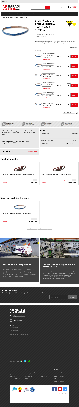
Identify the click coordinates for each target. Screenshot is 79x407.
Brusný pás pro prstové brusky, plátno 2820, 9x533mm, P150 (48, 103)
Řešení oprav (13, 376)
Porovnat (74, 47)
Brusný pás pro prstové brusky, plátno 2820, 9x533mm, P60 (48, 64)
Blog (11, 373)
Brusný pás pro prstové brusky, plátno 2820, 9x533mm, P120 (48, 93)
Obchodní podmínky (30, 373)
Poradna (12, 374)
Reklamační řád (29, 374)
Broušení (16, 17)
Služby (26, 378)
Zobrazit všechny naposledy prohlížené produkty (39, 229)
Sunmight (35, 180)
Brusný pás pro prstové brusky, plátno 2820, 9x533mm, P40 (48, 55)
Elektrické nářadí (9, 17)
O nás (41, 373)
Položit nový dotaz (32, 151)
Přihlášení (4, 1)
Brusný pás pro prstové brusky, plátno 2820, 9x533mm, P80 (48, 74)
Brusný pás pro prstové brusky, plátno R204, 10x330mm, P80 (18, 174)
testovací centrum (58, 271)
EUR (61, 7)
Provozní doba (43, 376)
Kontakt (42, 374)
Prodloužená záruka (15, 378)
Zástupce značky (70, 113)
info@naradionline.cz (19, 316)
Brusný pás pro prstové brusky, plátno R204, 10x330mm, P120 (58, 174)
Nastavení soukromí (59, 381)
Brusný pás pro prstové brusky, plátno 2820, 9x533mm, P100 (48, 84)
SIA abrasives (42, 36)
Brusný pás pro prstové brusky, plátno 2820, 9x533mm (17, 213)
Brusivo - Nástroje (23, 17)
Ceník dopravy (28, 376)
